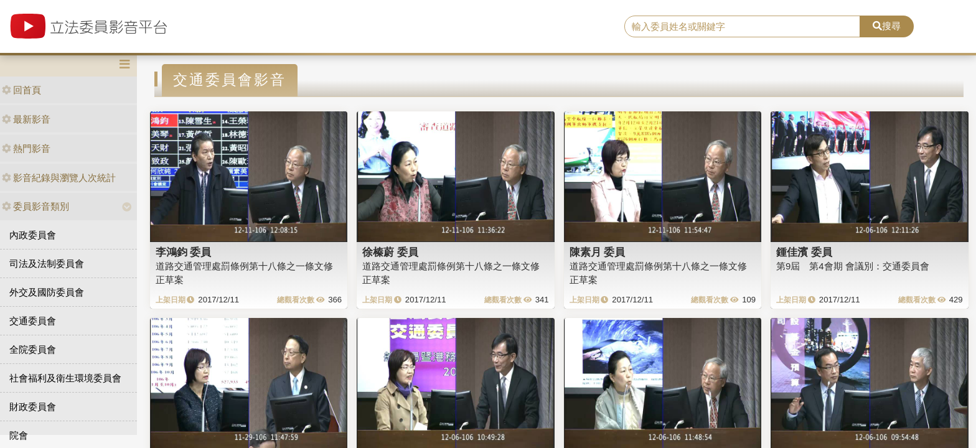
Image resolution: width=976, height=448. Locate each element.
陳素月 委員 (598, 252)
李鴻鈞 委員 (184, 252)
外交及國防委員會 (46, 292)
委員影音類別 (35, 206)
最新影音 (26, 119)
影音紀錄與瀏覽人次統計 (59, 177)
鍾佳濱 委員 (804, 252)
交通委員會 (32, 320)
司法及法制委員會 (46, 263)
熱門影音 (26, 148)
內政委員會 (32, 235)
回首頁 (21, 90)
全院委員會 (32, 349)
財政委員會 (32, 406)
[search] (742, 27)
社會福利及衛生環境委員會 (65, 378)
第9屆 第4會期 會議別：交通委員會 (852, 266)
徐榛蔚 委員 (390, 252)
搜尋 (887, 26)
